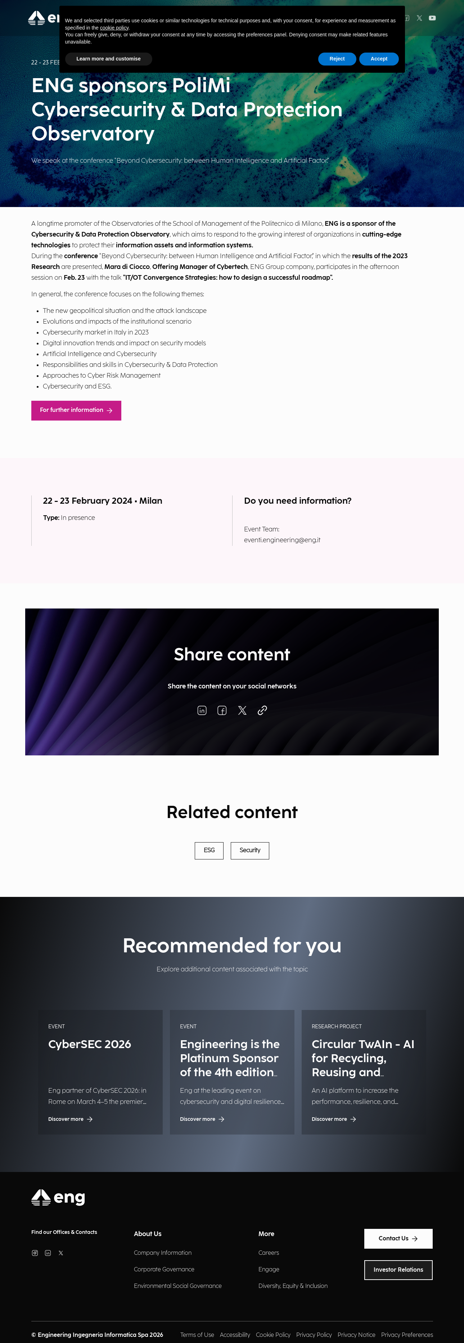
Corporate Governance (164, 1269)
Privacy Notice (356, 1335)
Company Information (163, 1253)
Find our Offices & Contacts (64, 1232)
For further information (76, 410)
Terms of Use (197, 1335)
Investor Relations (398, 1270)
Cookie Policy (273, 1335)
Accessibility (235, 1335)
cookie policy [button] (114, 28)
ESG (209, 850)
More (266, 1234)
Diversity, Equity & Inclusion (293, 1286)
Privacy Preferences (407, 1335)
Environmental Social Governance (178, 1286)
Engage (268, 1269)
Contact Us (398, 1239)
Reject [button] (337, 59)
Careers (268, 1253)
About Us (148, 1234)
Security (250, 850)
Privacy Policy (314, 1335)
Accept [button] (379, 59)
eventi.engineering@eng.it (282, 540)
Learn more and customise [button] (109, 59)
